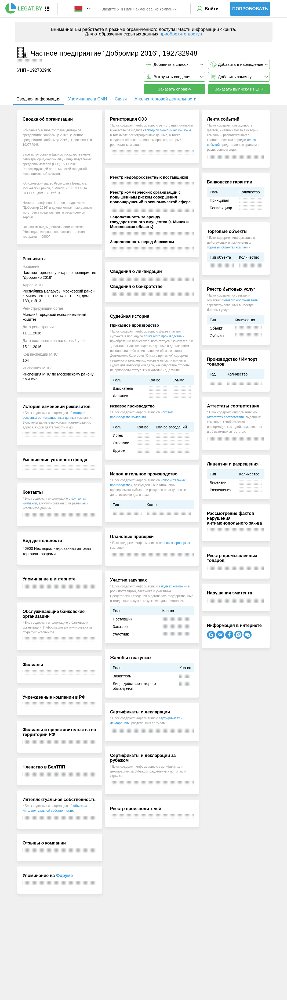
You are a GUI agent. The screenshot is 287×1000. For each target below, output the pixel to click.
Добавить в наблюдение (240, 64)
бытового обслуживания (239, 300)
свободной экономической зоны (167, 130)
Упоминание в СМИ (87, 99)
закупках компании (173, 586)
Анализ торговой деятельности (165, 99)
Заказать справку (174, 89)
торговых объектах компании (228, 247)
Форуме (64, 875)
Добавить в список (171, 64)
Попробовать (250, 8)
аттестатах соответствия (225, 417)
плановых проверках (174, 543)
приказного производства (163, 336)
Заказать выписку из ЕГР (239, 89)
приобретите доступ (180, 34)
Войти (212, 8)
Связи (121, 99)
